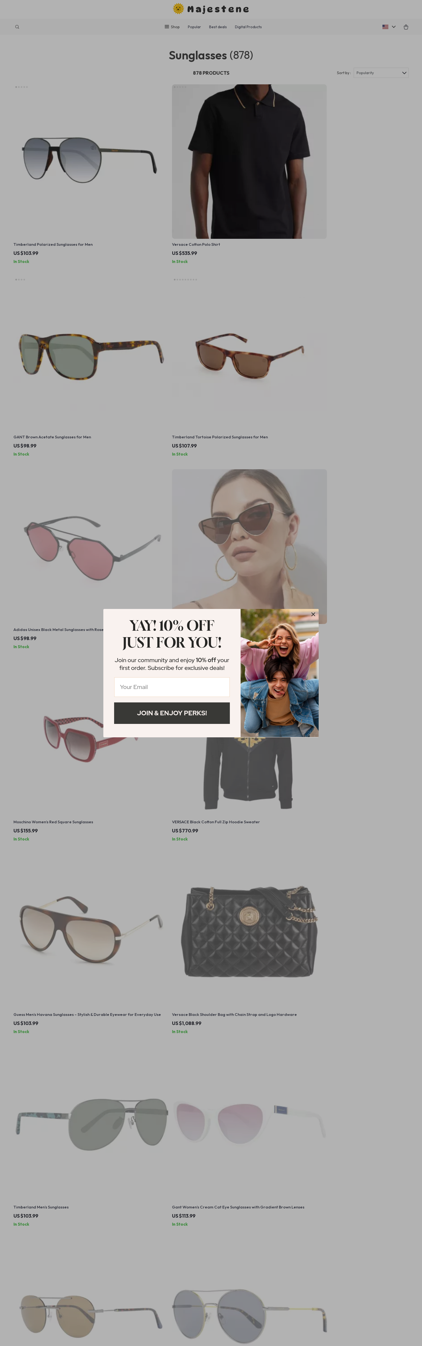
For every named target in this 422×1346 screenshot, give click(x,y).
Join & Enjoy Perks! (172, 713)
